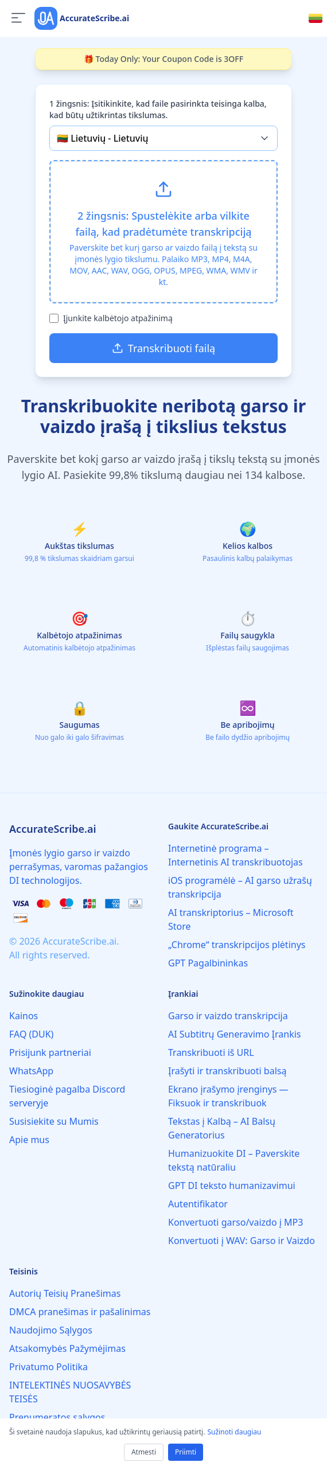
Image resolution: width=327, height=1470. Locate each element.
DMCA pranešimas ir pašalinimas (79, 1311)
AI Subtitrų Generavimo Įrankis (234, 1034)
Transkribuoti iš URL (211, 1052)
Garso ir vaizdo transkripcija (228, 1015)
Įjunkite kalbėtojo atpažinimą (118, 318)
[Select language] (315, 18)
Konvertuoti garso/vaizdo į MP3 (235, 1222)
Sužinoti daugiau (234, 1432)
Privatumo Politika (48, 1366)
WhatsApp (31, 1071)
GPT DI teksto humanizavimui (231, 1185)
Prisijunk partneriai (50, 1052)
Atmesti (143, 1452)
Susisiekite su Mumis (54, 1121)
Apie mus (29, 1139)
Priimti (185, 1452)
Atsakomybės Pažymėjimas (67, 1348)
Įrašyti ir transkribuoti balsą (227, 1071)
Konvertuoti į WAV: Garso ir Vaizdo (241, 1240)
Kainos (23, 1015)
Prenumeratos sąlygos (57, 1417)
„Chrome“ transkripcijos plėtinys (236, 944)
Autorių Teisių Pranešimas (64, 1293)
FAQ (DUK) (31, 1034)
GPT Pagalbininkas (208, 963)
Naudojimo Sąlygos (50, 1330)
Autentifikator (198, 1204)
